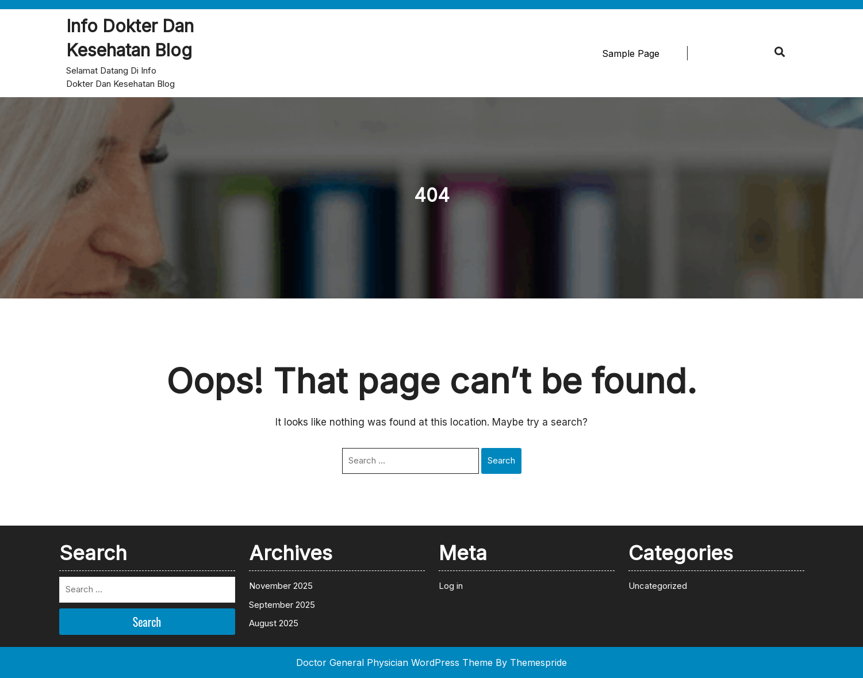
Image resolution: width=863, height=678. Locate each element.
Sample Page (630, 53)
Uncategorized (657, 585)
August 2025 (273, 623)
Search (501, 460)
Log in (451, 585)
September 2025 (282, 604)
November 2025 (281, 585)
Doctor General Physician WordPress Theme (394, 662)
